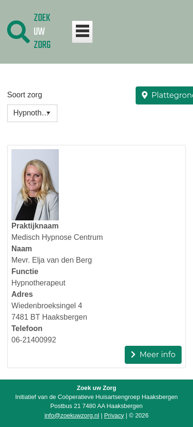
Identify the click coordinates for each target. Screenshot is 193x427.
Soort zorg (24, 95)
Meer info (153, 354)
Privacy (114, 415)
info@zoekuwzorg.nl (72, 415)
